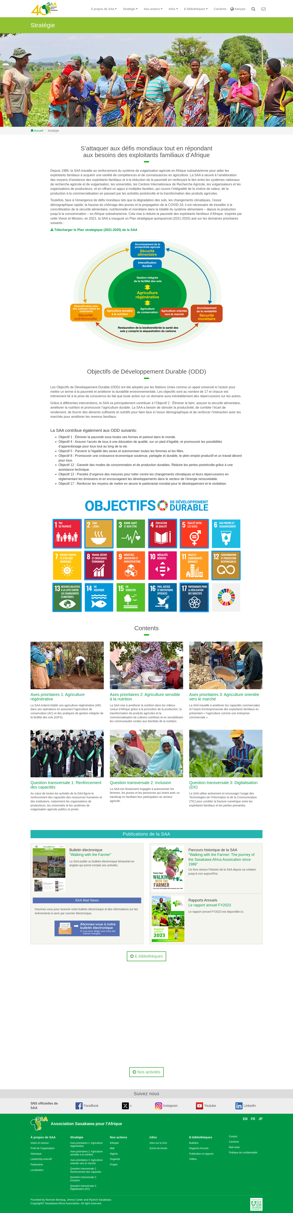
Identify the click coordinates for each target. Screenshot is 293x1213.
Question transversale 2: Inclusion (140, 782)
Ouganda (115, 1159)
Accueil (37, 130)
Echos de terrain (158, 1148)
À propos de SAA (43, 1137)
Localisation (37, 1170)
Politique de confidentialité (243, 1152)
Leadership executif (41, 1159)
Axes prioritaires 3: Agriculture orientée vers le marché (86, 1162)
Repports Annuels (199, 1148)
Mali (112, 1148)
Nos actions (118, 1137)
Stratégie (76, 1137)
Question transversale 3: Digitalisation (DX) (83, 1188)
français (237, 9)
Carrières (220, 9)
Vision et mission (40, 1143)
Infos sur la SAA (158, 1143)
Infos (153, 1137)
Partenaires (37, 1164)
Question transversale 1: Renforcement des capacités (85, 1170)
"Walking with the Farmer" (90, 855)
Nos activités (146, 1072)
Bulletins (193, 1143)
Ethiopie (114, 1143)
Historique (36, 1153)
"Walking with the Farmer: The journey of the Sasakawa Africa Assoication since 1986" (221, 859)
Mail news (234, 1147)
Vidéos (193, 1159)
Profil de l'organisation (43, 1148)
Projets (113, 1164)
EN (245, 1119)
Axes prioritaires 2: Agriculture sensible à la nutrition (86, 1153)
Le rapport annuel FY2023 (209, 905)
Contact (233, 1136)
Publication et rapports (201, 1153)
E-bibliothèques (146, 956)
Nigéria (114, 1153)
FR (253, 1119)
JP (260, 1119)
